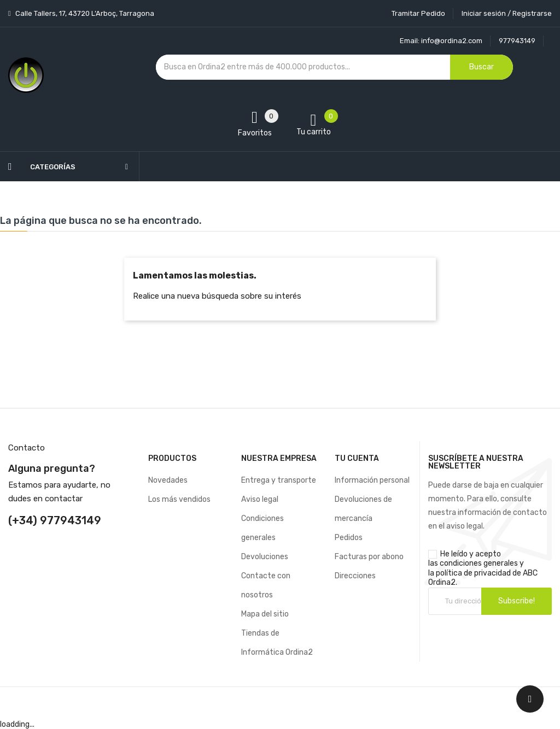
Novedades (168, 480)
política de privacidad (473, 573)
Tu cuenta (357, 458)
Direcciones (355, 575)
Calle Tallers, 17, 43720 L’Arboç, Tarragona (84, 13)
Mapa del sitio (265, 614)
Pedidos (349, 537)
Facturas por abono (369, 556)
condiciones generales (479, 563)
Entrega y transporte (278, 480)
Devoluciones (264, 556)
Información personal (372, 480)
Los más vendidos (179, 499)
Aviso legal (259, 499)
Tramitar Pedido (418, 13)
